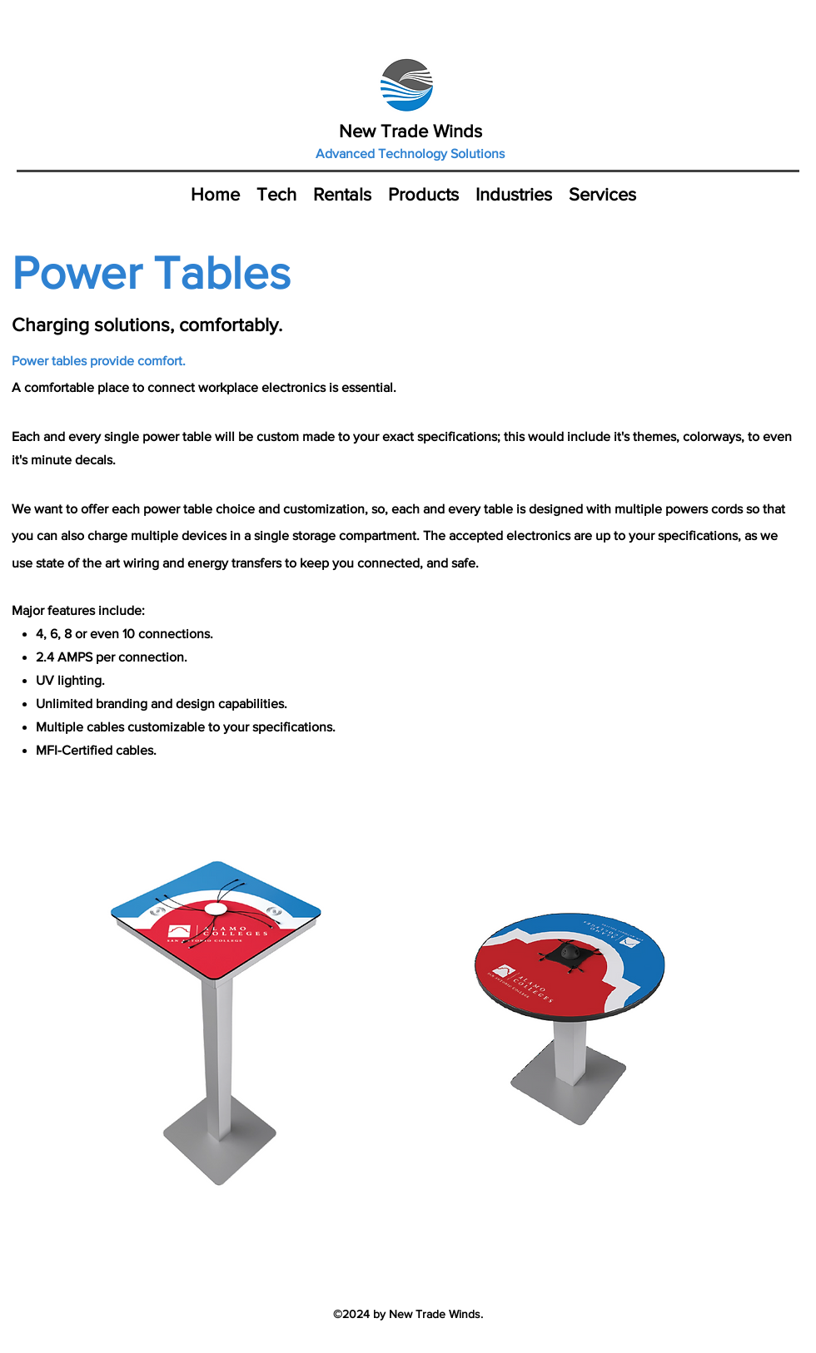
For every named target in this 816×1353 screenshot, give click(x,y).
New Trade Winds (410, 131)
